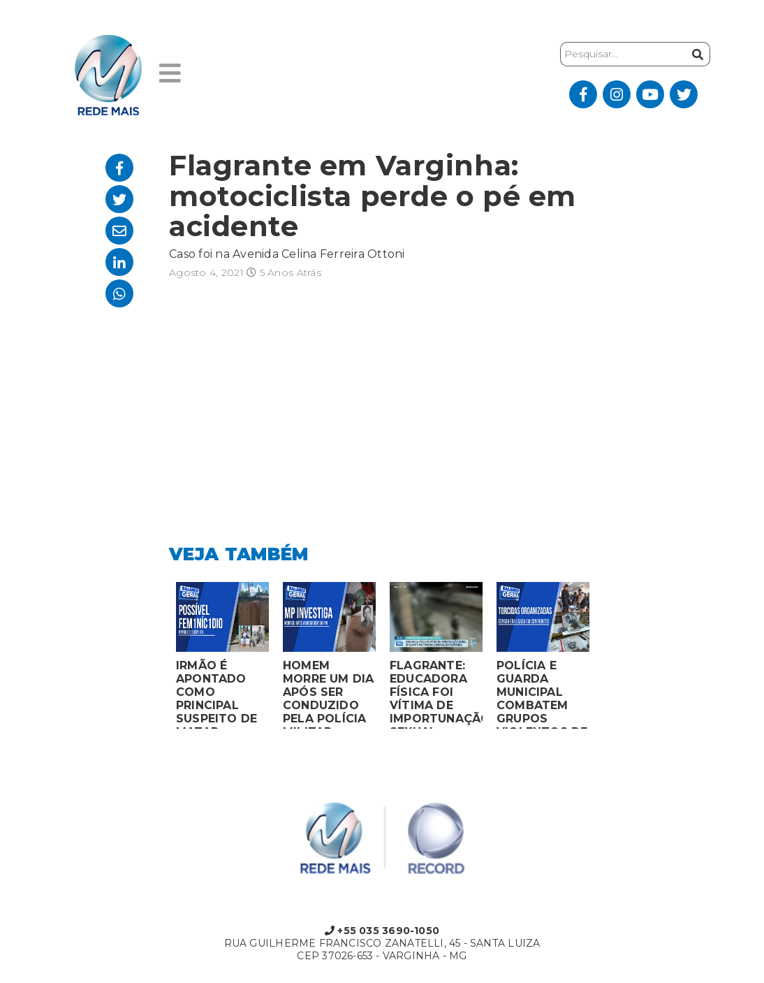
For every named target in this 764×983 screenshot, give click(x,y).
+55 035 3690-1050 (382, 930)
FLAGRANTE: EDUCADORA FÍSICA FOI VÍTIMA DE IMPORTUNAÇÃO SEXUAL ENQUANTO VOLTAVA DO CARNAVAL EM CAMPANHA (436, 694)
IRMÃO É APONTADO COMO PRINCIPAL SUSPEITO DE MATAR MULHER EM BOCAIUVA (216, 694)
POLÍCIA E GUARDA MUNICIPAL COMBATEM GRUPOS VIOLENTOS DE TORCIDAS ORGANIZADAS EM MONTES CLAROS (542, 694)
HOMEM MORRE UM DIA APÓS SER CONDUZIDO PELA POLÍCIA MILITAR (328, 694)
